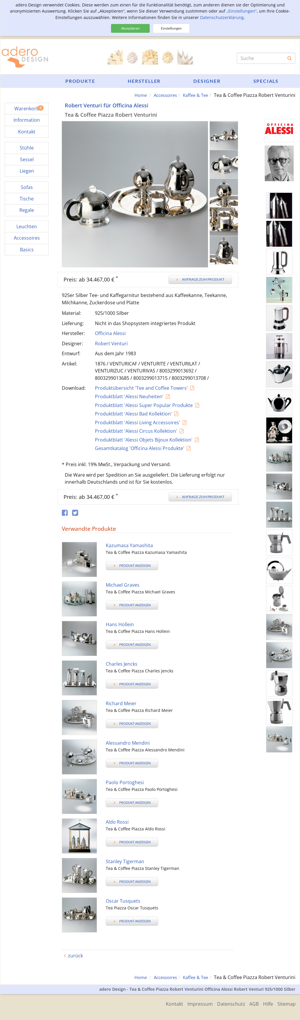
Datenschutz (226, 1003)
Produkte (80, 81)
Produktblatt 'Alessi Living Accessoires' (137, 422)
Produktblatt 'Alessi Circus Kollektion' (136, 431)
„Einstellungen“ (241, 11)
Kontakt (166, 1003)
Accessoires (161, 95)
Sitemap (286, 1003)
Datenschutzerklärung (222, 17)
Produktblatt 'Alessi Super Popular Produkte (144, 405)
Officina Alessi (110, 333)
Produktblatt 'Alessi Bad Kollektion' (133, 414)
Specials (266, 81)
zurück (75, 955)
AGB (251, 1003)
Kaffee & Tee (194, 95)
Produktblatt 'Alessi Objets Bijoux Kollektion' (143, 439)
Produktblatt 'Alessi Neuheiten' (129, 396)
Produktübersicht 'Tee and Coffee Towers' (141, 388)
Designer (206, 81)
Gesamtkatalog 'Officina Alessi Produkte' (139, 448)
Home (134, 95)
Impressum (194, 1003)
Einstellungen (171, 28)
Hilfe (267, 1003)
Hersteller (144, 81)
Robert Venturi (111, 343)
